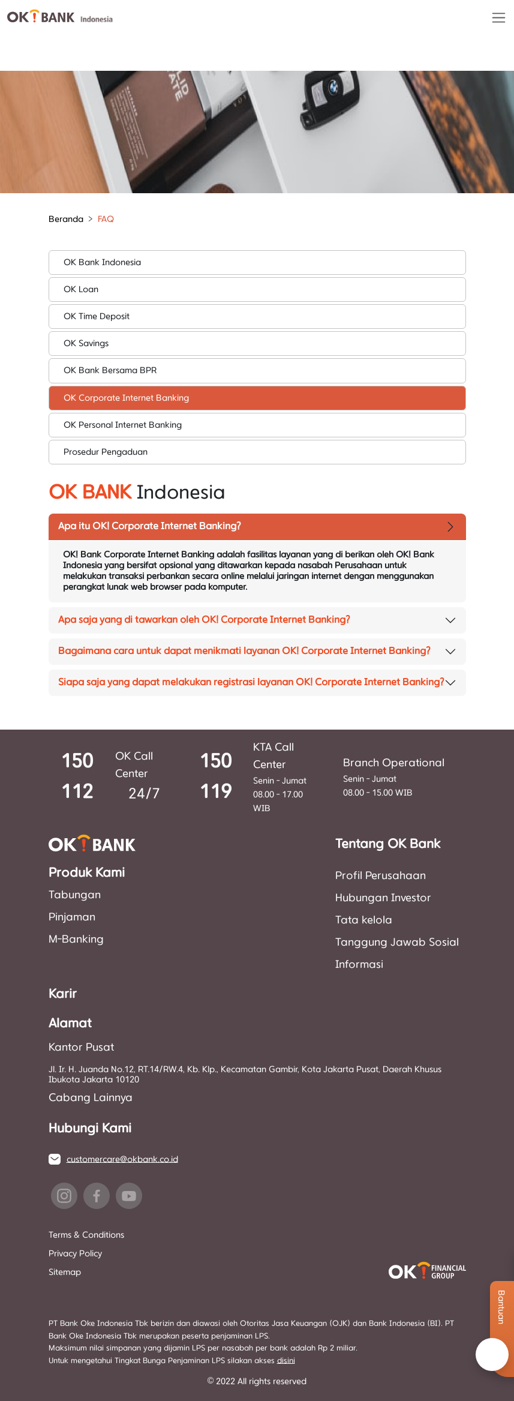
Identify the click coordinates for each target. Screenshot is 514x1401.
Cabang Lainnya (91, 1098)
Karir (63, 994)
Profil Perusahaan (380, 876)
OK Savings (86, 343)
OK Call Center (134, 765)
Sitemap (65, 1272)
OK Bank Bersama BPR (110, 370)
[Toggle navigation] (499, 18)
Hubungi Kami (90, 1128)
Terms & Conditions (86, 1235)
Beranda (66, 219)
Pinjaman (72, 917)
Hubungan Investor (383, 898)
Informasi (359, 965)
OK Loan (81, 289)
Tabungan (75, 895)
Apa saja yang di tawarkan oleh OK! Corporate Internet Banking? (204, 619)
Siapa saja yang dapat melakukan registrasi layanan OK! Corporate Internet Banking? (251, 682)
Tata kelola (363, 920)
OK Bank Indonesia (102, 262)
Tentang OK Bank (387, 844)
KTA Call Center (273, 756)
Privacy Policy (75, 1254)
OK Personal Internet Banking (123, 425)
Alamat (70, 1023)
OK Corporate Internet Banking (126, 398)
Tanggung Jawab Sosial (397, 943)
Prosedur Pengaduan (106, 452)
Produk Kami (87, 873)
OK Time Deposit (97, 316)
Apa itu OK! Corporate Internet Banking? (149, 526)
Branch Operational (393, 763)
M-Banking (76, 940)
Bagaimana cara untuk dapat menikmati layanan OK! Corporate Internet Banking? (244, 651)
